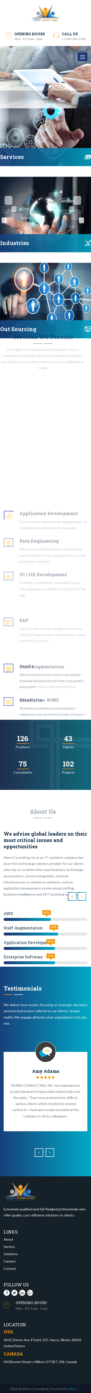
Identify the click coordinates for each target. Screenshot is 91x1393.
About (8, 1239)
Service (9, 1246)
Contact (10, 1268)
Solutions (11, 1254)
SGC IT (75, 1389)
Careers (10, 1261)
